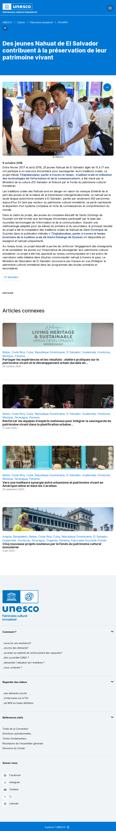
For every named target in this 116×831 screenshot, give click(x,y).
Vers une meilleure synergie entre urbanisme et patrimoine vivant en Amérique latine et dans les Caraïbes (52, 484)
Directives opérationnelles (16, 733)
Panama (20, 356)
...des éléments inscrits (14, 693)
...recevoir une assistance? (16, 643)
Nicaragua (21, 417)
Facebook (11, 775)
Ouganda (52, 540)
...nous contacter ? (12, 667)
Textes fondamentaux (14, 738)
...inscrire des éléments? (15, 647)
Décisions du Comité (13, 748)
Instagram (11, 782)
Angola (6, 536)
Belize (6, 352)
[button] (5, 30)
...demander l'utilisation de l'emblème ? (23, 662)
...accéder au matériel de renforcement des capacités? (32, 652)
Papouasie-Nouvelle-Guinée (88, 540)
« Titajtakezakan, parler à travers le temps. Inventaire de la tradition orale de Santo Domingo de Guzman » (54, 235)
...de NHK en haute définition (17, 703)
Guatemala (89, 352)
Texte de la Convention (15, 728)
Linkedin (10, 803)
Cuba (29, 352)
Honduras (103, 352)
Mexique (7, 356)
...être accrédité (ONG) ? (15, 657)
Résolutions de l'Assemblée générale (22, 743)
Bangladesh (20, 536)
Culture (21, 22)
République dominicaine (50, 352)
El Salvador (11, 277)
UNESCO (7, 22)
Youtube (10, 789)
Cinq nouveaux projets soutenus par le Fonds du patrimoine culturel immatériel (51, 545)
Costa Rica (18, 352)
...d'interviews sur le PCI (15, 698)
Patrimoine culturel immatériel (20, 12)
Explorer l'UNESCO (57, 827)
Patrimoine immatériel (41, 22)
